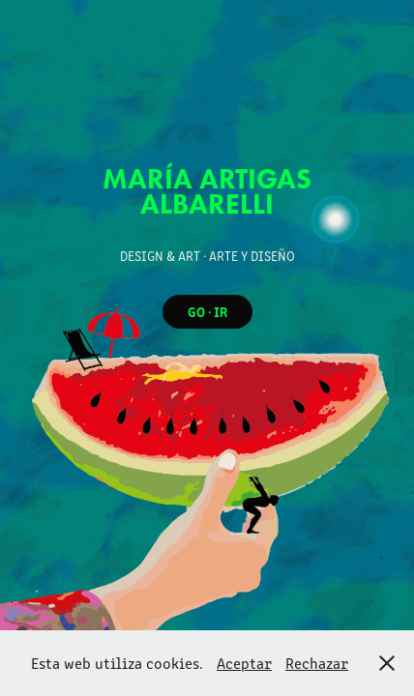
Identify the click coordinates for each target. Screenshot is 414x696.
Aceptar (244, 662)
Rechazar (316, 662)
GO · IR (207, 311)
